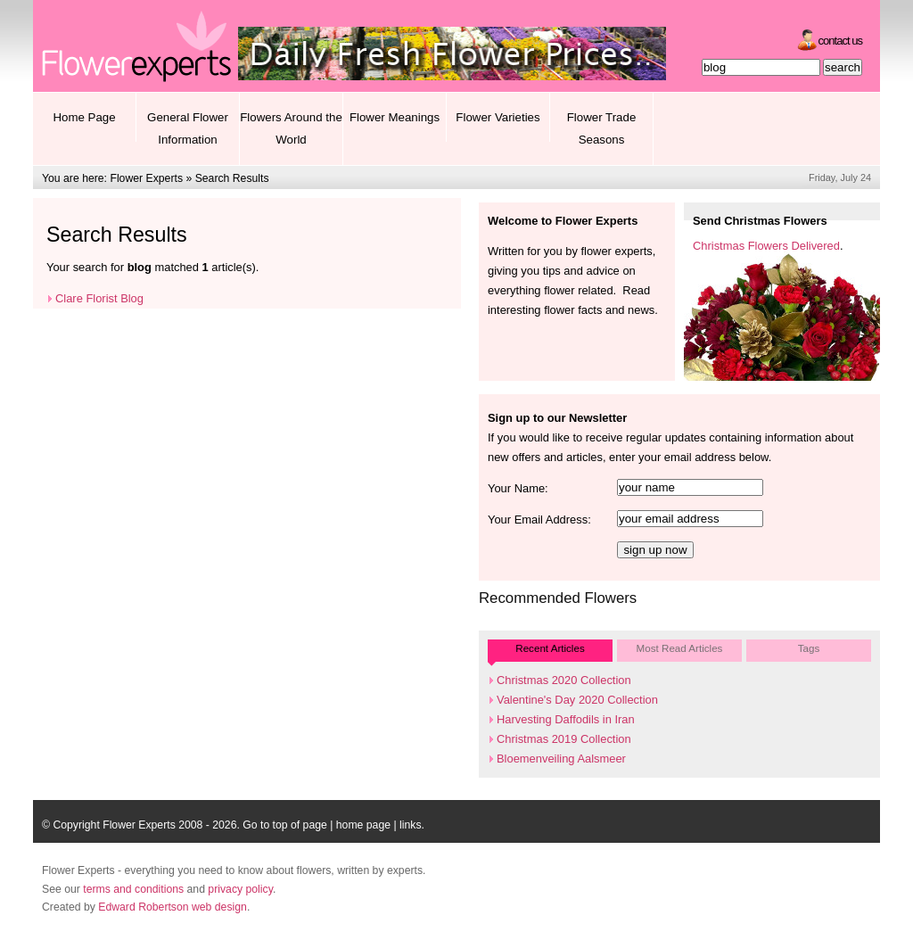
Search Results (232, 178)
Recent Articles (549, 648)
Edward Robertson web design (172, 907)
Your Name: (518, 488)
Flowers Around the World (291, 128)
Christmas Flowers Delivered (766, 245)
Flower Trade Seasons (602, 128)
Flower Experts (146, 178)
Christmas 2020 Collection (564, 680)
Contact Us (840, 40)
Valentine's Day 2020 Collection (577, 699)
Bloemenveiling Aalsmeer (561, 758)
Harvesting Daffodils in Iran (566, 719)
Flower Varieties (497, 117)
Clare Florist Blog (99, 298)
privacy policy (240, 889)
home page (363, 825)
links (410, 825)
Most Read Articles (680, 648)
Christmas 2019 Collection (564, 739)
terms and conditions (133, 889)
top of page (300, 825)
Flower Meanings (395, 117)
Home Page (84, 117)
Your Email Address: (539, 519)
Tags (809, 648)
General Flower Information (187, 128)
